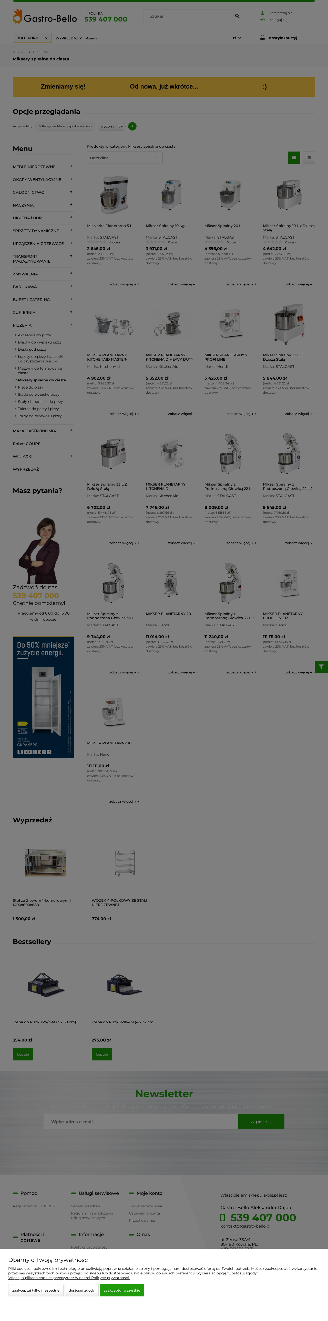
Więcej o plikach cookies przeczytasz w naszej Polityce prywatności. (69, 1277)
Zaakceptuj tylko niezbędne (35, 1290)
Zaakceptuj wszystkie (122, 1290)
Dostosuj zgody (82, 1290)
